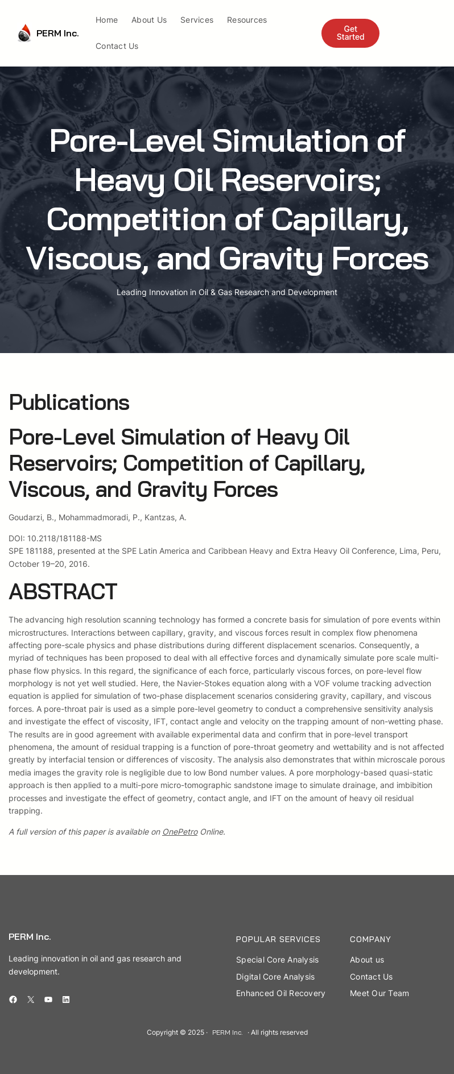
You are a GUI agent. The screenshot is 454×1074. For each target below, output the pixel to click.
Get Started (351, 33)
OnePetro (179, 831)
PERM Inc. (57, 33)
